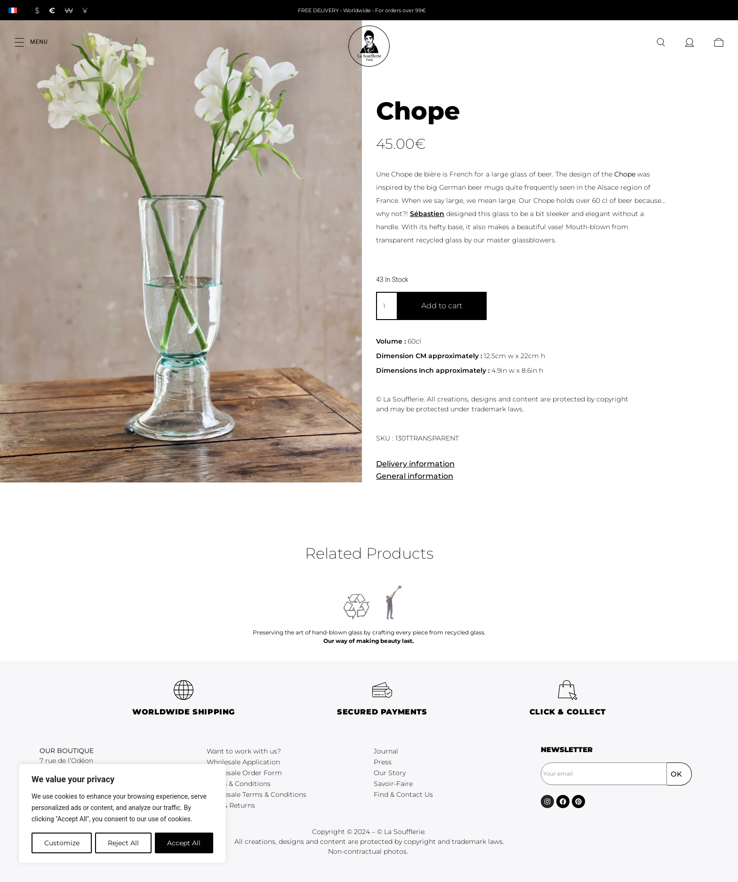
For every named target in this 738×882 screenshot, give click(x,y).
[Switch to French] (13, 10)
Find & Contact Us (403, 794)
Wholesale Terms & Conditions (256, 794)
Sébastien (427, 213)
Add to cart (441, 305)
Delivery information (415, 463)
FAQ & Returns (231, 805)
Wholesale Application (243, 762)
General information (414, 476)
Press (383, 762)
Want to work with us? (244, 751)
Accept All (184, 843)
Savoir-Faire (393, 783)
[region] (122, 813)
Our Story (390, 773)
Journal (386, 751)
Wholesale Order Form (244, 773)
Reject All (123, 843)
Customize (61, 843)
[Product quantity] (386, 306)
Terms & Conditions (239, 783)
